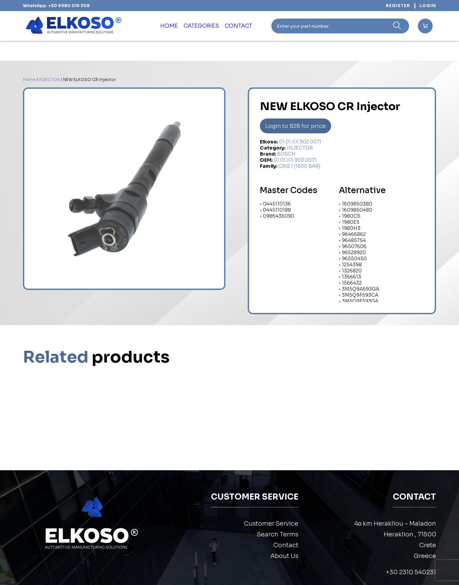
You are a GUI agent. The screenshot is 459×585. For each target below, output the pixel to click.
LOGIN (428, 5)
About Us (284, 556)
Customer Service (271, 523)
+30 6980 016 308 (69, 5)
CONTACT (246, 26)
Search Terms (277, 534)
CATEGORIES (200, 26)
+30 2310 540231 (411, 572)
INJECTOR (49, 79)
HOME (160, 26)
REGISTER (398, 5)
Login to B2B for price (295, 126)
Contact (285, 545)
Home (29, 79)
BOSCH (286, 154)
